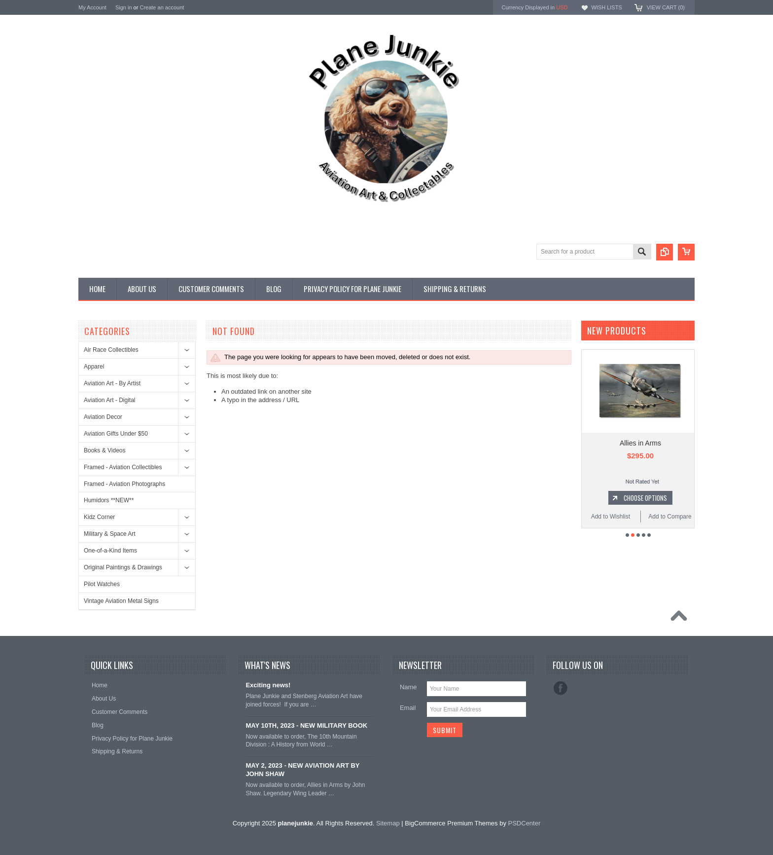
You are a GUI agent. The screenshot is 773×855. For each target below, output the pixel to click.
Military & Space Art (110, 533)
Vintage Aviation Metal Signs (121, 600)
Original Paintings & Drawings (123, 567)
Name (408, 687)
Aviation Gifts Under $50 (116, 433)
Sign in (123, 7)
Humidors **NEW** (109, 500)
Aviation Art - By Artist (112, 383)
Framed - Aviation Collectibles (123, 467)
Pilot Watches (102, 584)
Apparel (94, 366)
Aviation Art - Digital (110, 400)
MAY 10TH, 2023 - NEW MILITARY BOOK (306, 725)
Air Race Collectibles (111, 349)
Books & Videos (105, 450)
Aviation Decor (103, 416)
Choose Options (645, 498)
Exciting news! (268, 685)
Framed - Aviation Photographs (124, 484)
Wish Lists (606, 7)
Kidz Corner (99, 517)
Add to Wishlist (610, 516)
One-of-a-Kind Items (110, 550)
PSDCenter (524, 823)
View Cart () (666, 7)
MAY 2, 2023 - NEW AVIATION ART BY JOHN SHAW (302, 770)
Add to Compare (669, 516)
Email (408, 707)
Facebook (560, 688)
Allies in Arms (640, 443)
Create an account (162, 7)
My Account (92, 7)
